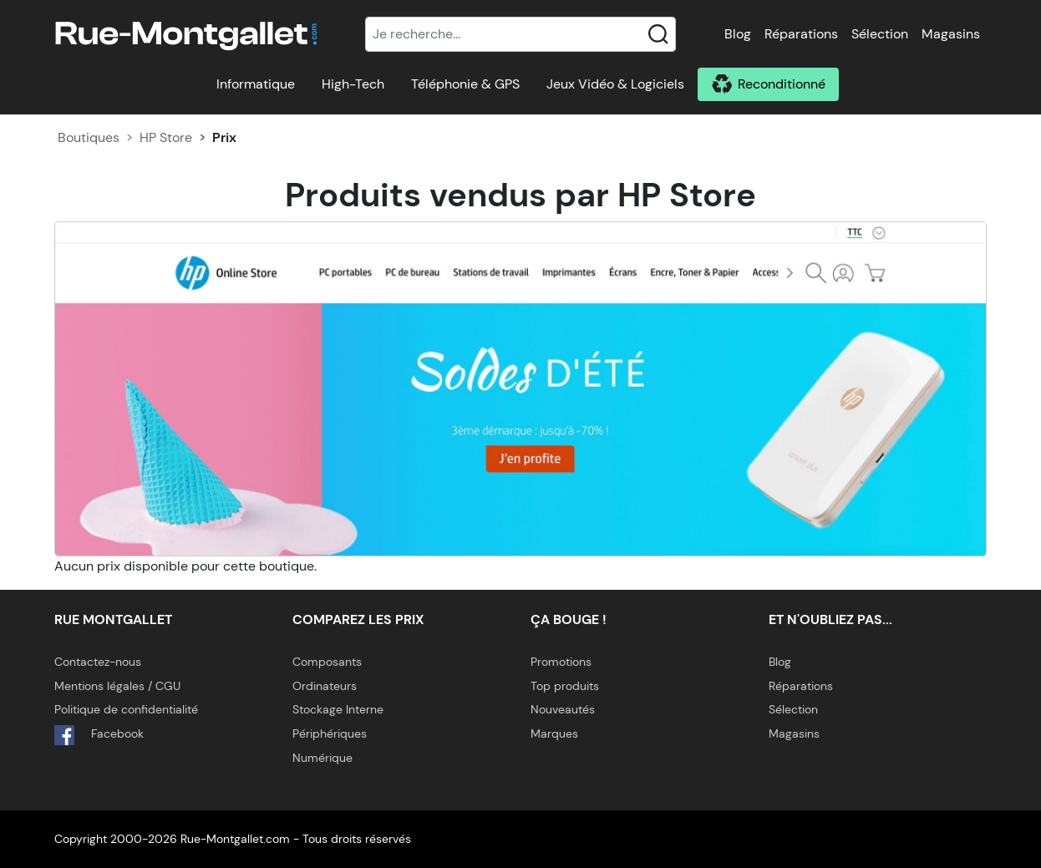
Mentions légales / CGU (117, 685)
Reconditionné (781, 84)
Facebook (99, 735)
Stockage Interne (337, 709)
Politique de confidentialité (126, 709)
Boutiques (88, 137)
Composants (327, 661)
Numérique (322, 757)
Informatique (255, 84)
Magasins (951, 34)
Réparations (801, 34)
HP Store (166, 137)
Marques (554, 733)
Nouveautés (563, 709)
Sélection (879, 34)
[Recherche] (520, 34)
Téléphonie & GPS (465, 84)
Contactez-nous (97, 661)
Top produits (565, 685)
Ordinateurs (324, 685)
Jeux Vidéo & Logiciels (615, 84)
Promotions (561, 661)
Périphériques (329, 733)
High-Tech (353, 84)
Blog (737, 34)
